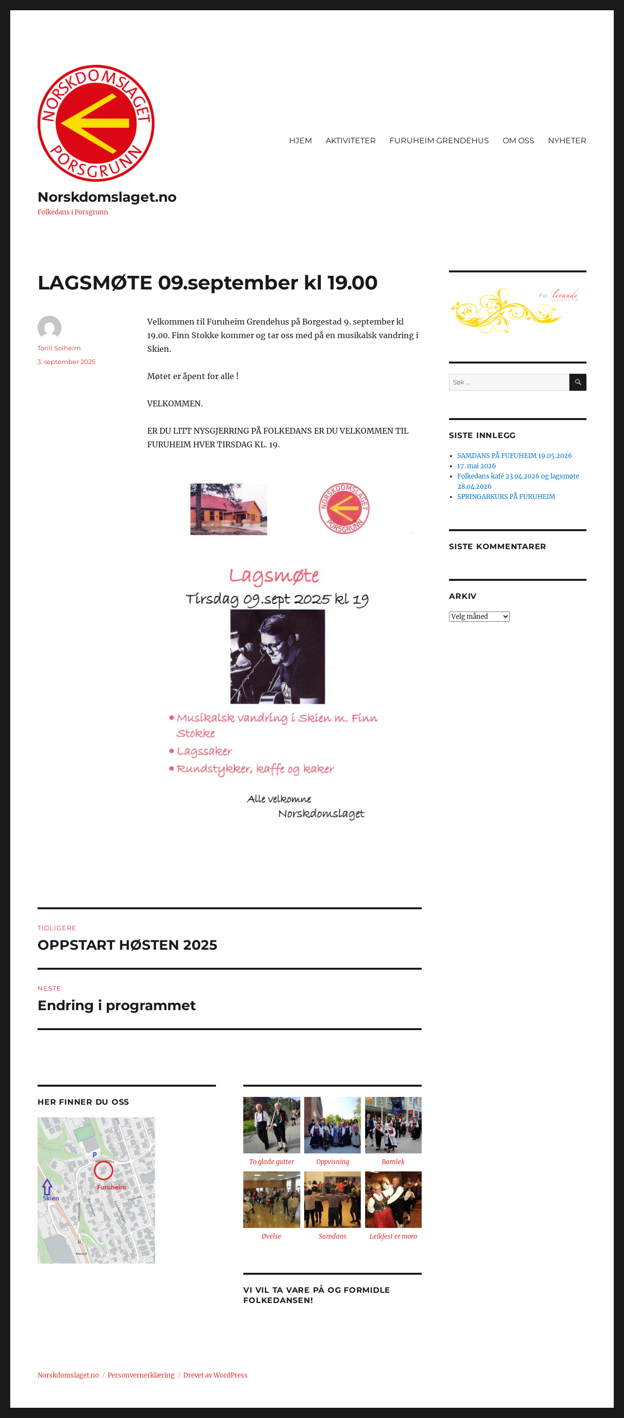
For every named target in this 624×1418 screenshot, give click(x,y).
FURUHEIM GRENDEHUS (439, 140)
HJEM (300, 140)
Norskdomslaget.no (107, 197)
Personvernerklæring (141, 1375)
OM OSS (518, 140)
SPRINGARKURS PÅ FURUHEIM (506, 497)
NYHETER (567, 140)
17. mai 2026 (476, 466)
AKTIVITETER (351, 140)
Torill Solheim (59, 348)
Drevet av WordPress (215, 1375)
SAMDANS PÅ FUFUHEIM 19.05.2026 (514, 456)
